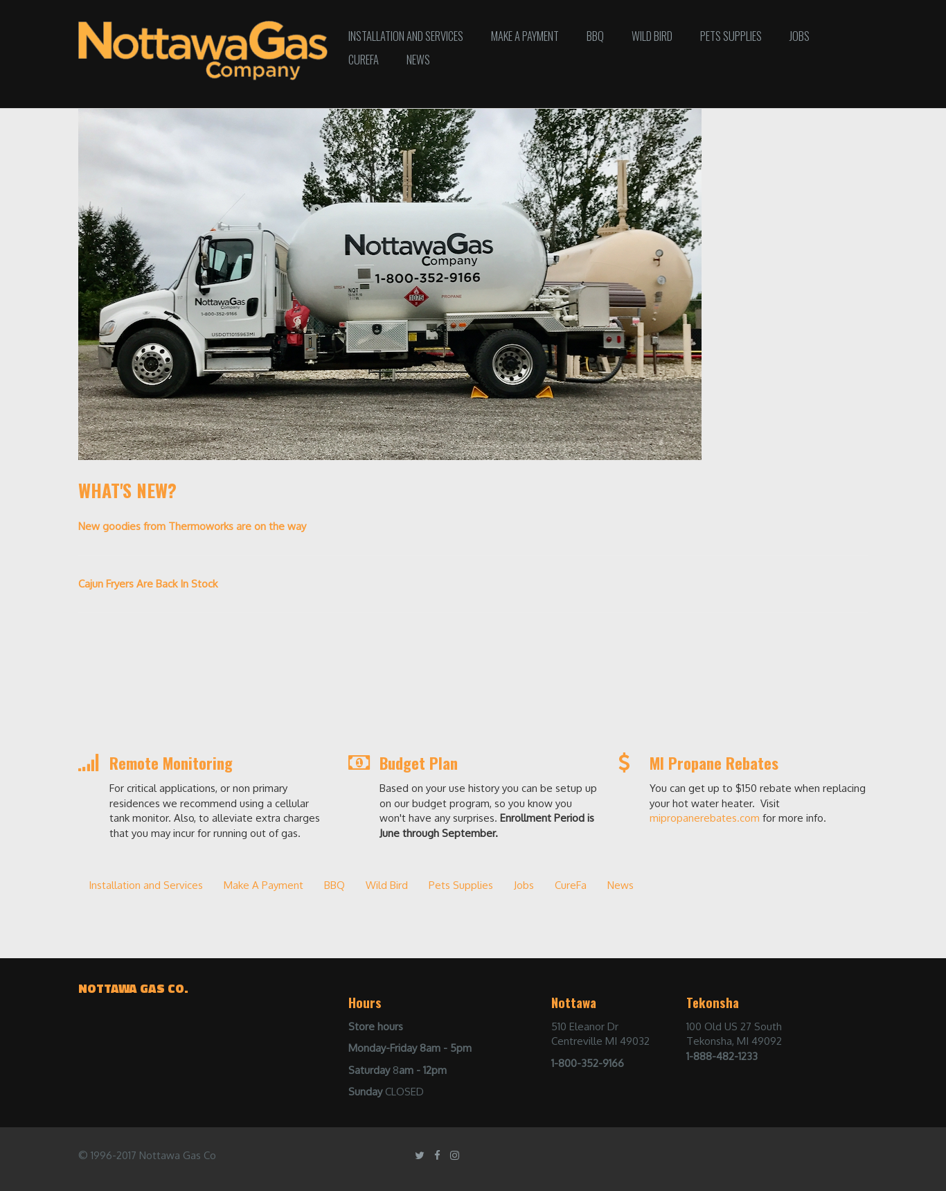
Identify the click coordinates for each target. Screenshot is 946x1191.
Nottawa (573, 1002)
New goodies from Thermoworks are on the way (192, 526)
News (418, 59)
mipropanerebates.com (705, 817)
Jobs (799, 35)
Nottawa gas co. (133, 988)
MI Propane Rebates (714, 763)
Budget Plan (419, 763)
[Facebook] (437, 1155)
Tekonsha (712, 1002)
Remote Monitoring (171, 763)
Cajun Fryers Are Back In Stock (147, 583)
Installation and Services (405, 35)
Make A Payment (525, 35)
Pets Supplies (731, 35)
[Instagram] (454, 1155)
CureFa (363, 59)
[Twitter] (420, 1155)
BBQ (595, 35)
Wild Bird (652, 35)
